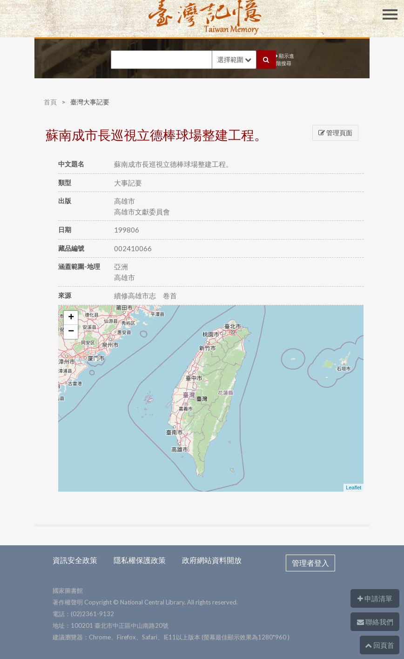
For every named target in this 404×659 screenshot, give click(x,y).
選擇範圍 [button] (234, 59)
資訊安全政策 (75, 560)
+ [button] (71, 318)
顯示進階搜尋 (285, 60)
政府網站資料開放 (212, 560)
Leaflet (353, 487)
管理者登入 (310, 562)
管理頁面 (335, 133)
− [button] (71, 332)
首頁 (50, 102)
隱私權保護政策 (140, 560)
